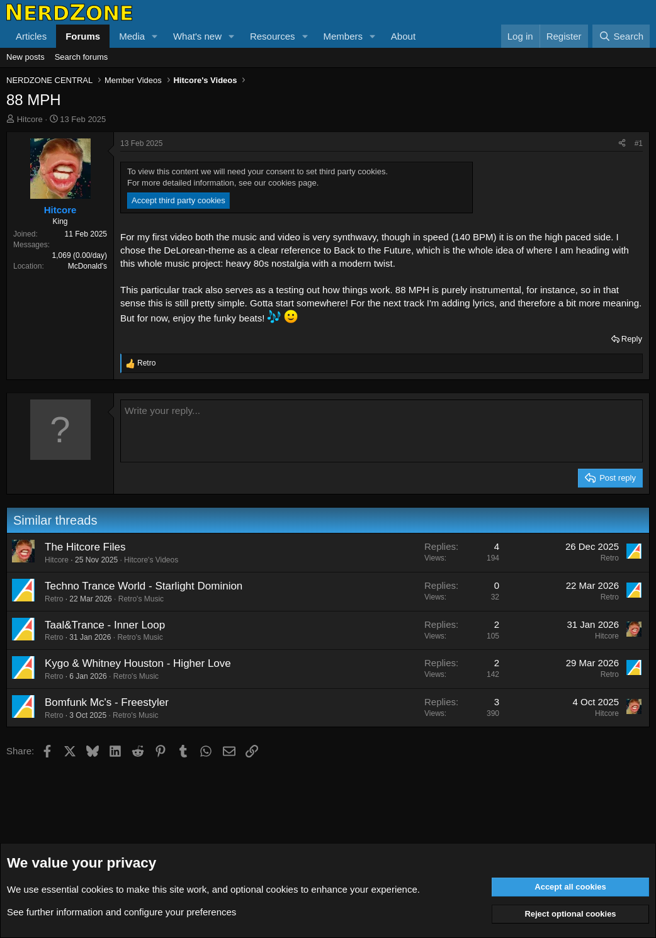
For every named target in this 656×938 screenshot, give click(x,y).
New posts (25, 57)
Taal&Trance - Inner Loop (105, 625)
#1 (639, 143)
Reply (631, 338)
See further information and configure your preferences (121, 912)
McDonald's (87, 266)
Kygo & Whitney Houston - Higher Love (138, 663)
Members (343, 36)
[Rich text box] (381, 430)
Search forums (81, 57)
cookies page (292, 182)
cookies (97, 889)
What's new (197, 36)
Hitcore (30, 119)
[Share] (622, 144)
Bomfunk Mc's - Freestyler (107, 702)
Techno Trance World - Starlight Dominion (143, 586)
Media (132, 36)
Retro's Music (141, 599)
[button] (155, 36)
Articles (31, 36)
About (403, 36)
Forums (82, 36)
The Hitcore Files (85, 547)
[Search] (621, 36)
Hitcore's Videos (151, 560)
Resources (272, 36)
